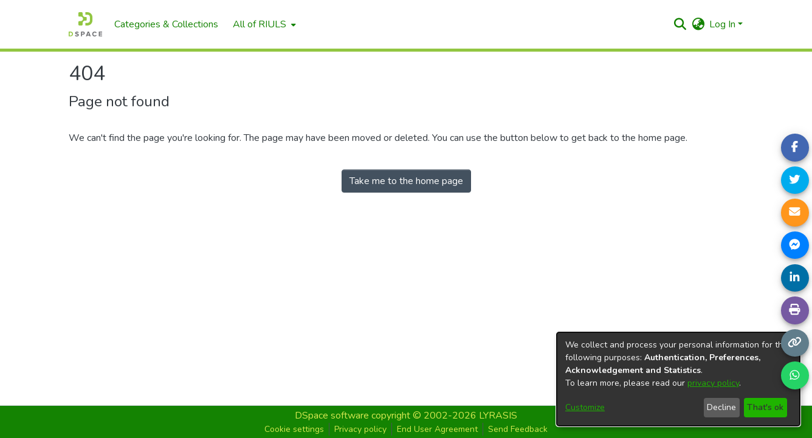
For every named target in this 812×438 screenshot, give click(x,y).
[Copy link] (795, 343)
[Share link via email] (795, 213)
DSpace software (332, 415)
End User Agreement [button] (437, 429)
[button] (679, 24)
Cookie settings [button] (294, 429)
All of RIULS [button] (259, 24)
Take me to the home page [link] (406, 181)
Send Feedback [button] (518, 429)
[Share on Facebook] (795, 148)
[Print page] (795, 310)
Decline (721, 407)
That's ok (765, 407)
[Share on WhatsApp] (795, 375)
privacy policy (713, 383)
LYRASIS (498, 415)
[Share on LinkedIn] (795, 278)
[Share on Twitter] (795, 180)
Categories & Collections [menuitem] (166, 24)
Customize (585, 407)
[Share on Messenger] (795, 245)
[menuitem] (263, 24)
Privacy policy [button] (360, 429)
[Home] (85, 24)
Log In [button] (723, 24)
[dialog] (678, 379)
